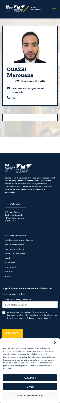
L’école (8, 258)
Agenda (8, 276)
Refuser (30, 386)
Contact (15, 203)
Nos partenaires (11, 267)
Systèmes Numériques (14, 249)
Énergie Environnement (15, 253)
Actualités (9, 271)
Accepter (30, 377)
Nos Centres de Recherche (16, 235)
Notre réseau (10, 262)
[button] (55, 342)
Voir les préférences (30, 395)
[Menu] (53, 8)
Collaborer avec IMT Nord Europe (19, 240)
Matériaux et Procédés (14, 244)
